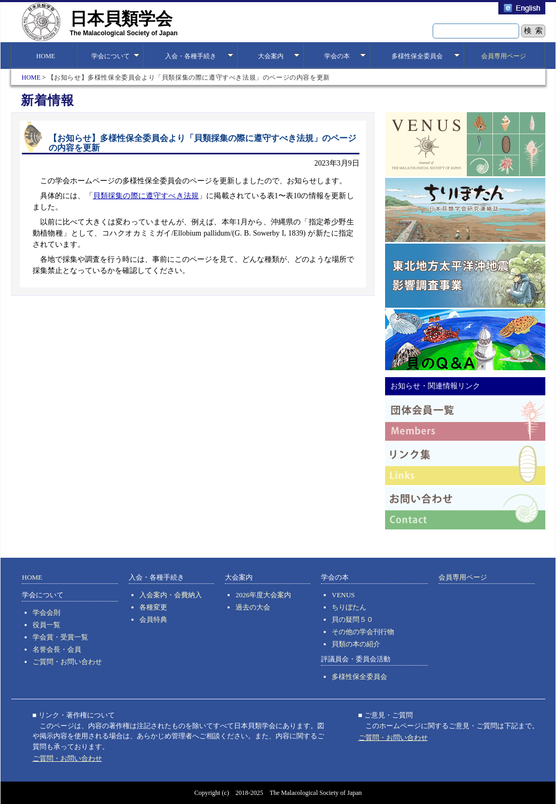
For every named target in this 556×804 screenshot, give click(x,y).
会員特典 (153, 619)
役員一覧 (46, 625)
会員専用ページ (503, 56)
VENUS (343, 595)
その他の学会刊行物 (363, 632)
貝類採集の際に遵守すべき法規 (146, 196)
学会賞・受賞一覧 (60, 637)
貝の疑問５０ (352, 619)
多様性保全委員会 (359, 677)
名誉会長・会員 (57, 649)
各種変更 (153, 607)
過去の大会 (253, 607)
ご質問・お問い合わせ (67, 662)
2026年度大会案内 (263, 595)
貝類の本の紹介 (356, 644)
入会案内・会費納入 (170, 595)
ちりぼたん (349, 607)
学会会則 (46, 612)
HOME (44, 56)
